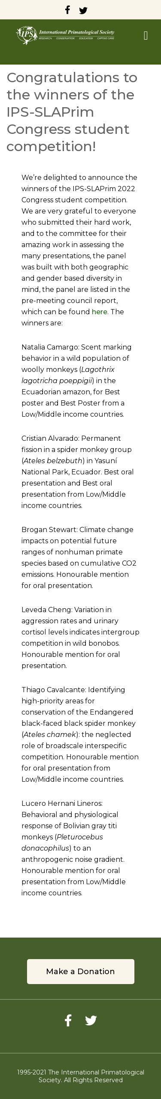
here (99, 312)
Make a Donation (80, 971)
